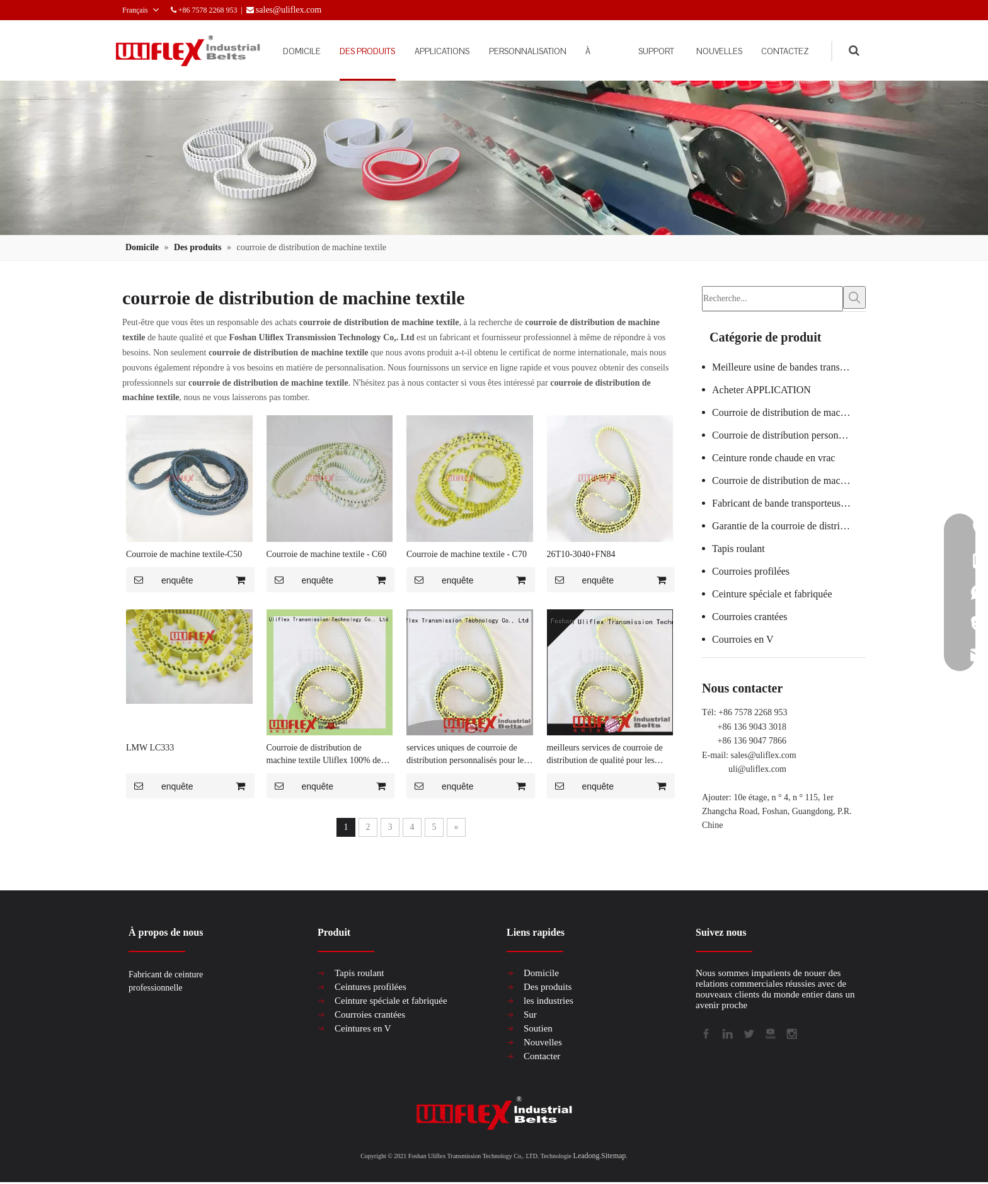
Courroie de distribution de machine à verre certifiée (789, 410)
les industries (548, 1001)
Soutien (538, 1029)
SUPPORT (644, 51)
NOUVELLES (710, 51)
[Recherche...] (772, 298)
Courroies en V (742, 637)
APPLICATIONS (413, 51)
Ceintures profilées (370, 987)
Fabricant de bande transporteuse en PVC (789, 501)
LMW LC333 (150, 748)
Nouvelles (543, 1043)
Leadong (586, 1156)
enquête (159, 580)
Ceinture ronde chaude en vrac (773, 456)
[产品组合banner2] (494, 158)
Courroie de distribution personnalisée (789, 433)
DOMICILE (278, 51)
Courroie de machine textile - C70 (466, 555)
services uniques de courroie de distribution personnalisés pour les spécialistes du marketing (466, 755)
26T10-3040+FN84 (581, 555)
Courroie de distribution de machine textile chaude (789, 478)
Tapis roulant (738, 546)
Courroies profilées (751, 569)
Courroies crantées (750, 614)
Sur (530, 1015)
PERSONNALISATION (504, 51)
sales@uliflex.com (763, 753)
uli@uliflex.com (757, 767)
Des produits (548, 987)
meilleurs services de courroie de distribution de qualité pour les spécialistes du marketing (605, 755)
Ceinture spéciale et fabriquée (772, 592)
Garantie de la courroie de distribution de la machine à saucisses (789, 524)
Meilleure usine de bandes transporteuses (789, 365)
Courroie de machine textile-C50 (184, 555)
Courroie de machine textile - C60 (327, 555)
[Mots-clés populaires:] (854, 298)
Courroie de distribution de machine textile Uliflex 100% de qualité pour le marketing (324, 755)
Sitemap (613, 1156)
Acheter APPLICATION (761, 387)
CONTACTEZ (782, 51)
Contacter (542, 1057)
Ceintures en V (363, 1029)
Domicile (541, 973)
